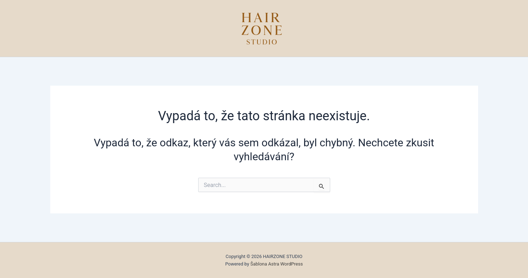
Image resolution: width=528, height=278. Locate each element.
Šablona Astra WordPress (276, 264)
